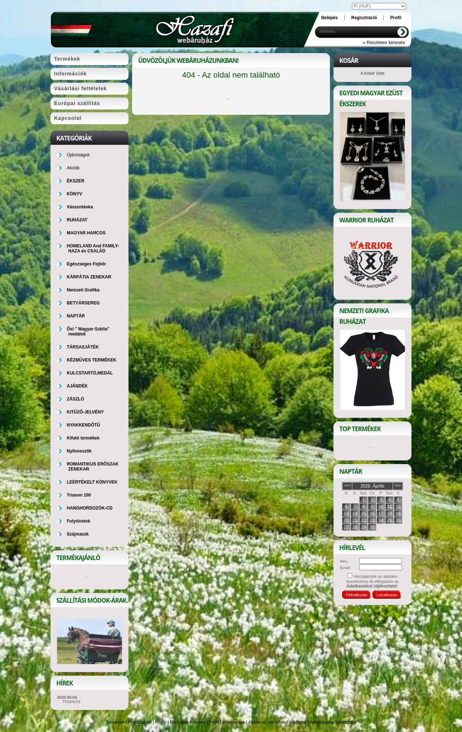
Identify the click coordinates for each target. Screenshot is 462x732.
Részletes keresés (187, 722)
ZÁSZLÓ (75, 399)
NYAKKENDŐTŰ (83, 425)
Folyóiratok (78, 521)
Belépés (329, 17)
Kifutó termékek (83, 438)
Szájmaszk (78, 534)
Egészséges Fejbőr (86, 264)
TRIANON (71, 701)
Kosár (160, 722)
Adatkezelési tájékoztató (333, 722)
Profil (214, 722)
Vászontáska (80, 206)
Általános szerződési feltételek (277, 722)
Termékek (114, 722)
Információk (233, 722)
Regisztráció (140, 722)
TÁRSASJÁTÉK (83, 347)
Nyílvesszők (79, 451)
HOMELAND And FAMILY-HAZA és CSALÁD (93, 248)
